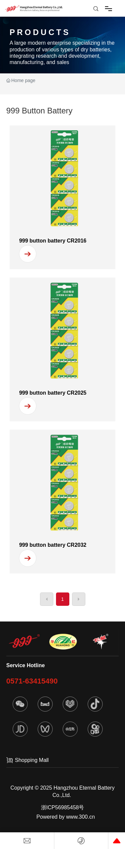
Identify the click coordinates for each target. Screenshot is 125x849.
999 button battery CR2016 (52, 241)
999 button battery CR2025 (52, 393)
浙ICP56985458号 (62, 807)
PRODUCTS (40, 32)
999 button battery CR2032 (52, 545)
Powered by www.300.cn (65, 817)
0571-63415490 (32, 681)
